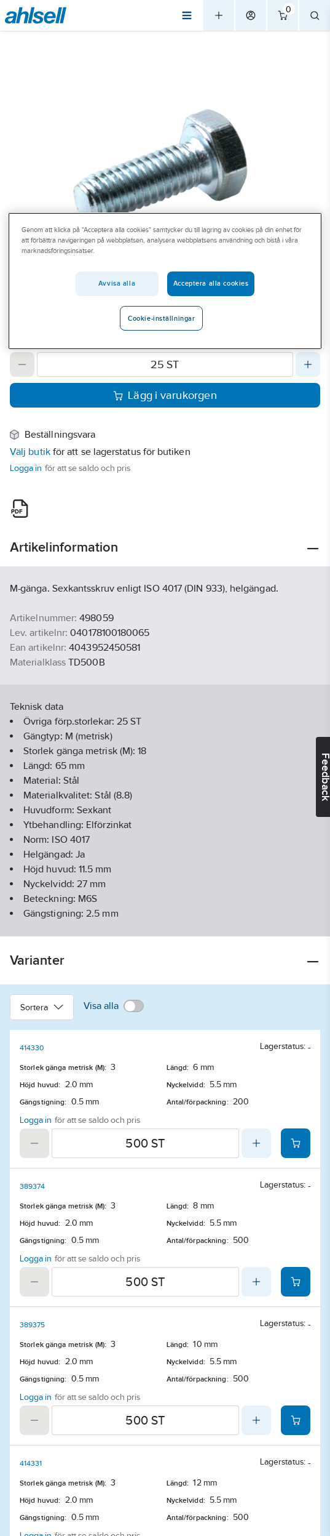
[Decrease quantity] (22, 364)
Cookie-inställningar (161, 318)
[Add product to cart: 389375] (295, 1420)
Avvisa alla (116, 283)
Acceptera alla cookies (211, 283)
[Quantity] (165, 364)
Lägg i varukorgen (165, 395)
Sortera (41, 1007)
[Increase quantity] (308, 364)
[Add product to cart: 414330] (295, 1143)
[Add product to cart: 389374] (295, 1282)
